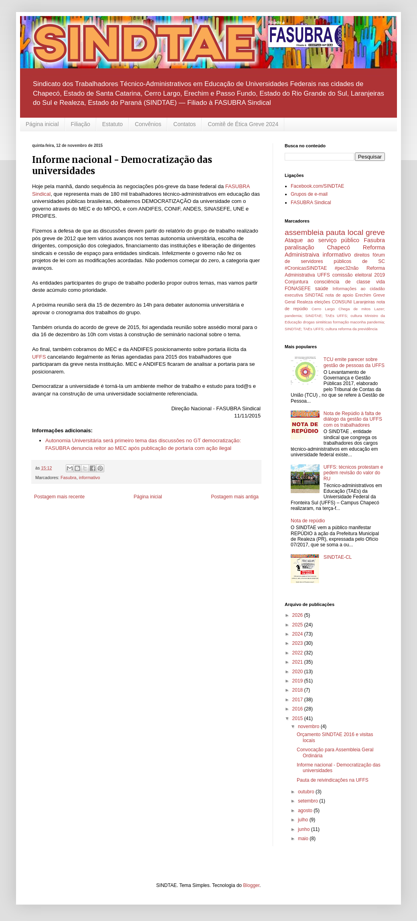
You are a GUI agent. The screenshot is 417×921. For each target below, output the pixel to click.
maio (304, 838)
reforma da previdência (357, 329)
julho (304, 820)
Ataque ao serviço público (322, 240)
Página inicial (42, 124)
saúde (321, 288)
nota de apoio (339, 295)
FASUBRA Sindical (311, 202)
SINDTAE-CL (338, 557)
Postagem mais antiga (235, 497)
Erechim (363, 295)
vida (380, 282)
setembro (308, 801)
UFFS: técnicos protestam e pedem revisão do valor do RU (353, 473)
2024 (298, 634)
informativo (89, 477)
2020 (298, 671)
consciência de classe (342, 282)
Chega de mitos (354, 309)
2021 (298, 662)
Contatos (184, 124)
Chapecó (338, 247)
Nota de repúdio (308, 521)
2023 (298, 643)
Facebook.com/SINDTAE (317, 186)
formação (341, 322)
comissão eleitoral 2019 (358, 275)
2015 (298, 718)
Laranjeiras (364, 301)
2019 (298, 681)
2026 (298, 615)
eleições (322, 301)
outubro (307, 792)
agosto (306, 810)
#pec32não (346, 268)
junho (304, 829)
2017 (298, 699)
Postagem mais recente (59, 497)
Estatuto (112, 124)
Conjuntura (296, 282)
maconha (358, 322)
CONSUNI (342, 301)
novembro (309, 726)
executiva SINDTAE (304, 295)
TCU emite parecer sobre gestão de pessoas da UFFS (354, 362)
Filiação (80, 124)
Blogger (251, 885)
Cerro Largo (323, 309)
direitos (362, 255)
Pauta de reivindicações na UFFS (332, 780)
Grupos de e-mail (309, 194)
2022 (298, 653)
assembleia (304, 232)
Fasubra (69, 477)
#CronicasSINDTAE (306, 268)
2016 (298, 709)
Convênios (148, 124)
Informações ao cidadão (358, 288)
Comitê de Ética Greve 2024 (243, 124)
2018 (298, 690)
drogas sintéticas (317, 322)
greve (375, 232)
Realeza (305, 301)
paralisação (299, 247)
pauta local (344, 232)
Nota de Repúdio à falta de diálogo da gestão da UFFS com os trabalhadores (353, 419)
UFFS (39, 357)
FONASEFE (298, 288)
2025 (298, 625)
